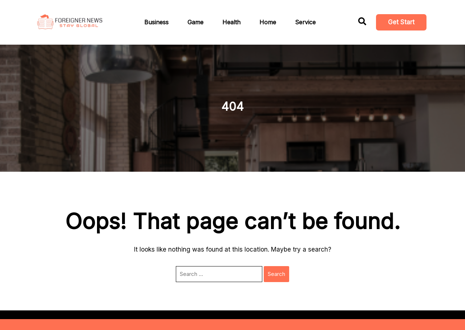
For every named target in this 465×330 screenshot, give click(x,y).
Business (156, 22)
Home (267, 22)
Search (276, 273)
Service (305, 22)
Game (195, 22)
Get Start (401, 22)
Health (231, 22)
